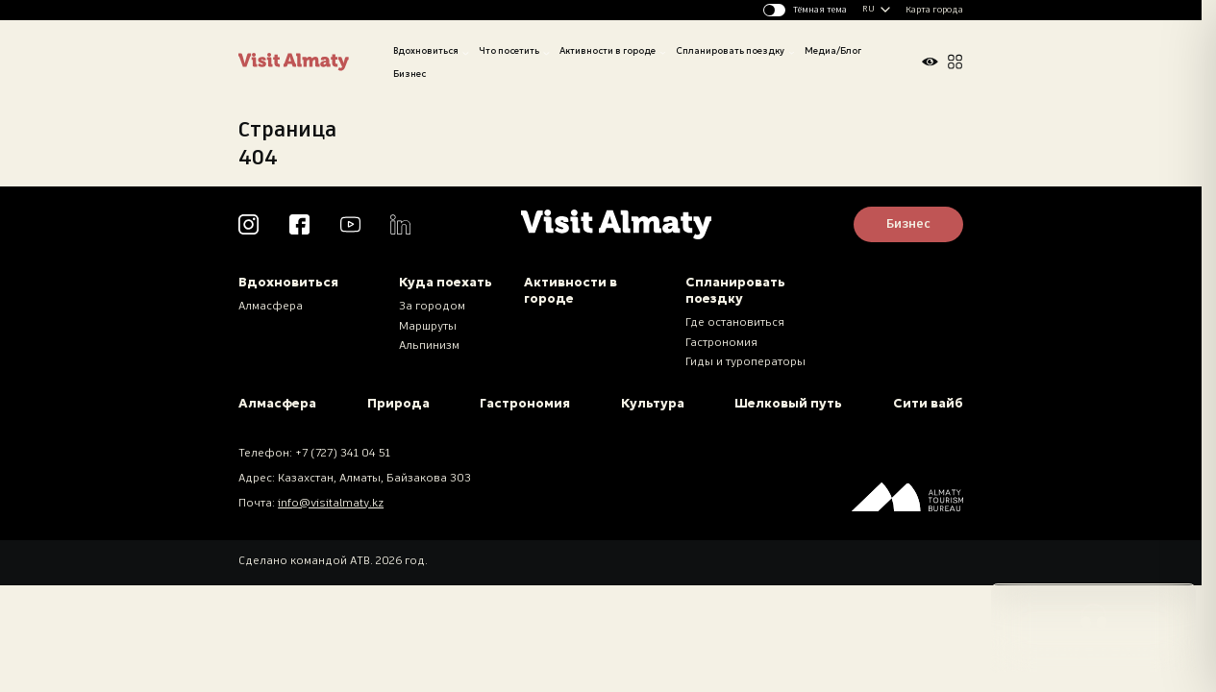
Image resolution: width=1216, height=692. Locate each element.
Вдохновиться (426, 51)
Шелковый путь (788, 403)
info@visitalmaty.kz (331, 503)
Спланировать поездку (730, 51)
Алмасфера (270, 306)
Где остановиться (734, 323)
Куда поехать (445, 282)
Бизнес (409, 74)
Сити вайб (928, 403)
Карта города (934, 10)
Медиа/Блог (833, 51)
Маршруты (428, 327)
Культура (652, 403)
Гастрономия (721, 343)
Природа (398, 403)
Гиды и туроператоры (745, 362)
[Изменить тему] (805, 10)
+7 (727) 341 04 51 (342, 453)
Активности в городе (607, 51)
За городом (432, 306)
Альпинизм (429, 346)
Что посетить (509, 51)
